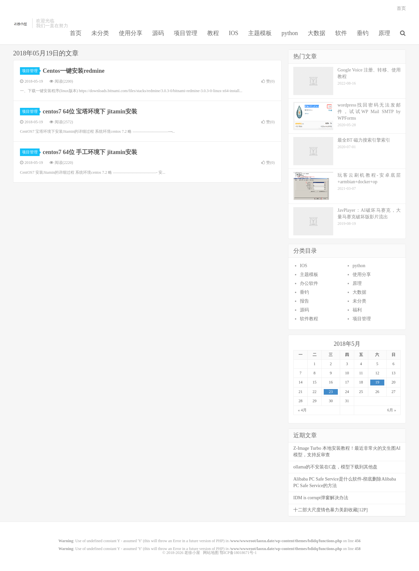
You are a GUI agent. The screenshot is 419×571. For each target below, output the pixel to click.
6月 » (391, 410)
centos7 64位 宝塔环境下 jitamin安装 (90, 111)
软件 (341, 33)
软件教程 (309, 318)
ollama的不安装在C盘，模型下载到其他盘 (335, 466)
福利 (357, 309)
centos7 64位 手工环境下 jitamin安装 (90, 152)
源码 (158, 33)
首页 (76, 33)
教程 (213, 33)
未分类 (100, 33)
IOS (233, 33)
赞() (268, 81)
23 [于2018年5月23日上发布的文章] (331, 391)
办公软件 (309, 283)
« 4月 (302, 410)
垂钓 (363, 33)
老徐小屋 (21, 23)
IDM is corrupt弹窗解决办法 (320, 497)
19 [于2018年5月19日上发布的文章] (377, 382)
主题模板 (260, 33)
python (290, 33)
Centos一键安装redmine (74, 71)
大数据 (316, 33)
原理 (384, 33)
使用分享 (130, 33)
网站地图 (211, 552)
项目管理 (185, 33)
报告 (304, 301)
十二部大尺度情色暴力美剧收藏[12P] (330, 509)
